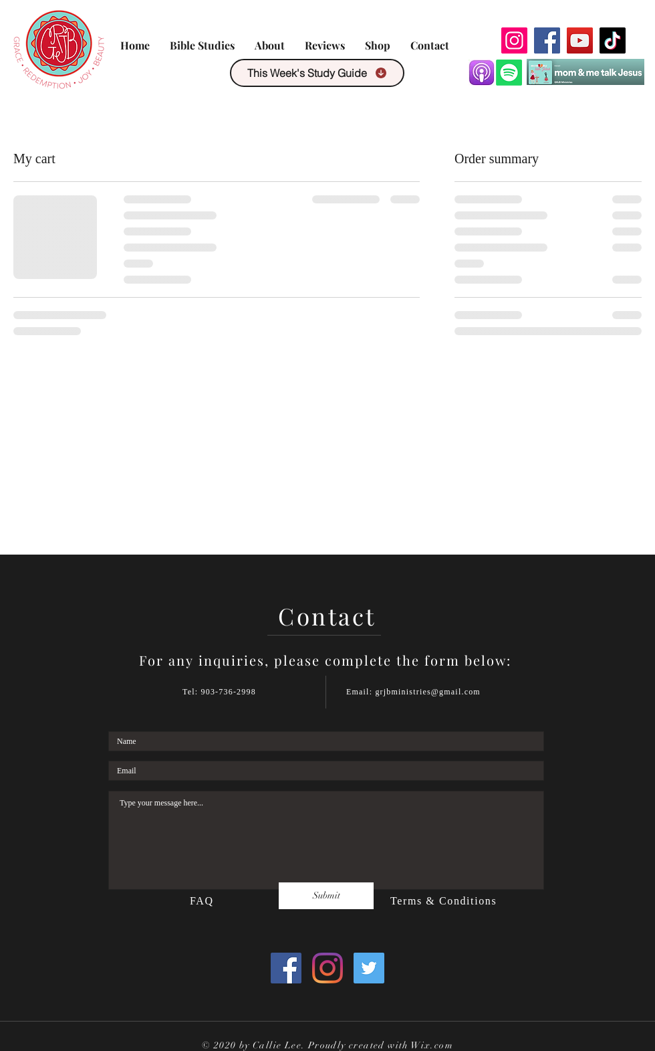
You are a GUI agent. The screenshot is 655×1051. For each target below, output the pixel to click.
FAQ (203, 900)
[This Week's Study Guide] (317, 73)
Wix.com (432, 1045)
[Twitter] (369, 968)
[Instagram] (514, 40)
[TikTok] (613, 40)
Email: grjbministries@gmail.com (413, 691)
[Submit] (326, 895)
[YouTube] (580, 40)
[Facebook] (547, 40)
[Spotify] (509, 73)
